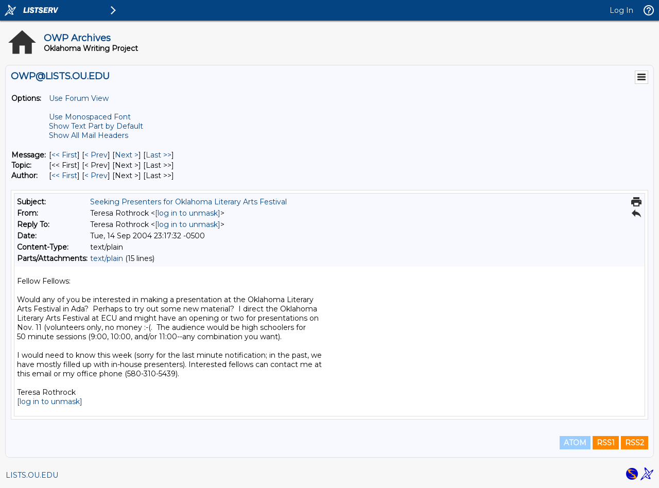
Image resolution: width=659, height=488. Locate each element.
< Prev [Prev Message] (96, 155)
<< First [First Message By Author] (64, 175)
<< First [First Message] (64, 155)
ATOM (575, 442)
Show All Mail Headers (88, 135)
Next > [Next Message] (126, 155)
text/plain (106, 258)
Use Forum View (79, 98)
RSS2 (634, 442)
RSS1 (606, 442)
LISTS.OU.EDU (32, 475)
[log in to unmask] (187, 213)
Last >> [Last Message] (158, 155)
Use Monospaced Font (90, 116)
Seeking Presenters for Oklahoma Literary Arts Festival (188, 201)
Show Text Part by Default (96, 126)
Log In (621, 10)
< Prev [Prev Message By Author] (96, 175)
